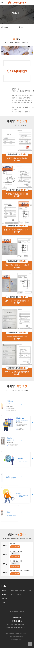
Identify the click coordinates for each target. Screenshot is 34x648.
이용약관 (22, 611)
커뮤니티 (4, 594)
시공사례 (19, 594)
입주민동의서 (15, 590)
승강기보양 (22, 590)
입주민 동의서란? (15, 553)
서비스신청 (4, 598)
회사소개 (4, 606)
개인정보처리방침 (14, 611)
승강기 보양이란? (15, 563)
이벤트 (13, 594)
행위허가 (29, 590)
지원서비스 (4, 590)
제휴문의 (4, 602)
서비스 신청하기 (15, 547)
